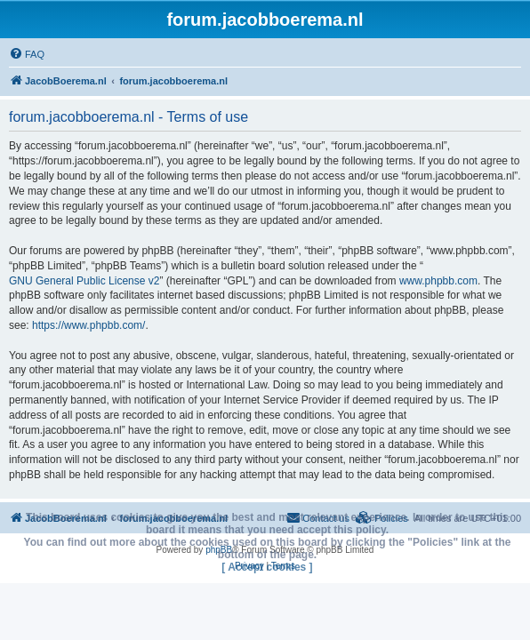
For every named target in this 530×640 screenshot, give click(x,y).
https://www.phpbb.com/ (88, 325)
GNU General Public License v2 (84, 281)
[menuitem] (26, 54)
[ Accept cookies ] (266, 567)
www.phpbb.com (438, 281)
